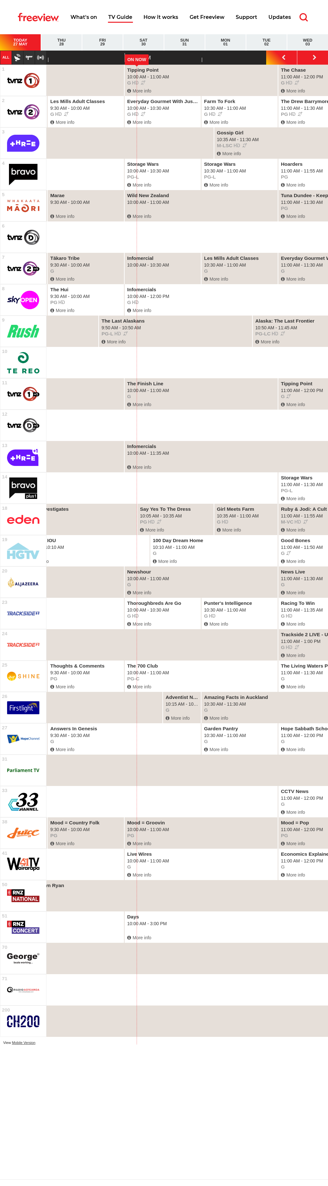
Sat (143, 42)
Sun (184, 42)
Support (246, 17)
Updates (279, 17)
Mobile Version (23, 1043)
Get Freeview (207, 17)
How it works (161, 17)
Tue (266, 42)
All (5, 57)
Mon (225, 42)
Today (20, 42)
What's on (83, 17)
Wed (307, 42)
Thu (61, 42)
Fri (102, 42)
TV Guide (120, 17)
